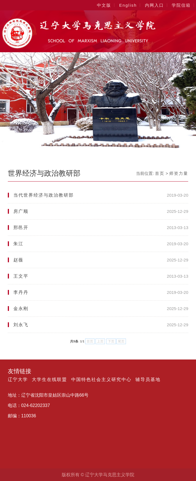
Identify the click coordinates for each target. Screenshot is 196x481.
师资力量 (178, 173)
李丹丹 (20, 292)
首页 (159, 173)
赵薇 (18, 260)
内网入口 (154, 5)
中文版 (104, 5)
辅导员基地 (148, 379)
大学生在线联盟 (49, 379)
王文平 (20, 276)
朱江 (18, 243)
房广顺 (20, 211)
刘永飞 (20, 324)
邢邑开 (20, 227)
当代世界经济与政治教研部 (43, 195)
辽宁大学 (18, 379)
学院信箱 (181, 5)
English (128, 5)
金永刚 (20, 308)
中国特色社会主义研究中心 (101, 379)
